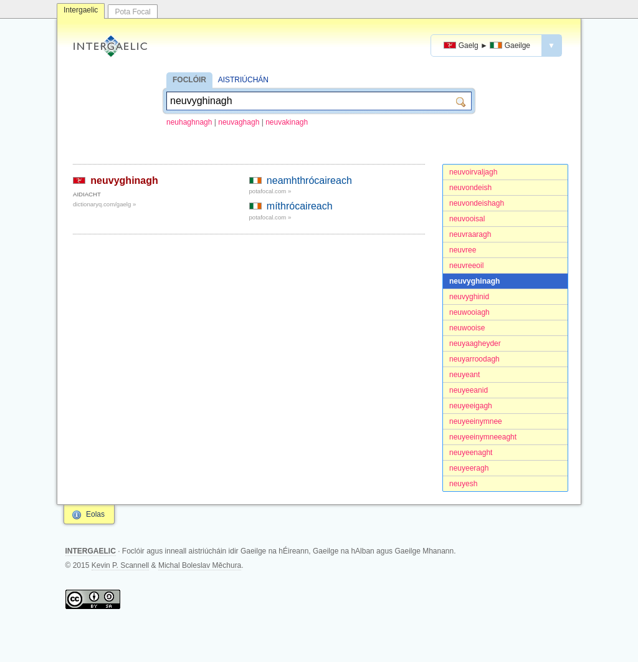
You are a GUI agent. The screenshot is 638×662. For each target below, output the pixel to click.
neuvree (462, 250)
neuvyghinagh (474, 281)
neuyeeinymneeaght (483, 437)
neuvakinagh (286, 122)
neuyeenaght (470, 452)
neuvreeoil (466, 265)
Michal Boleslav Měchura (199, 565)
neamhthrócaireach (309, 180)
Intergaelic (81, 10)
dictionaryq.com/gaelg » (104, 204)
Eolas (95, 514)
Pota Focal (132, 11)
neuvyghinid (469, 296)
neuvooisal (467, 218)
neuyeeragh (468, 468)
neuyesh (463, 483)
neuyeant (464, 374)
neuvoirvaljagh (473, 172)
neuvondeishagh (476, 203)
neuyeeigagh (470, 405)
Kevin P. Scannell (121, 565)
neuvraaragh (470, 234)
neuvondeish (470, 187)
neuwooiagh (469, 312)
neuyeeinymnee (475, 421)
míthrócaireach (300, 206)
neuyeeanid (468, 390)
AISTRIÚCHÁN (243, 79)
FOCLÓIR (189, 79)
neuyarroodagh (474, 359)
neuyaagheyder (475, 343)
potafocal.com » (270, 191)
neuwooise (467, 328)
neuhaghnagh (189, 122)
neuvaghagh (238, 122)
